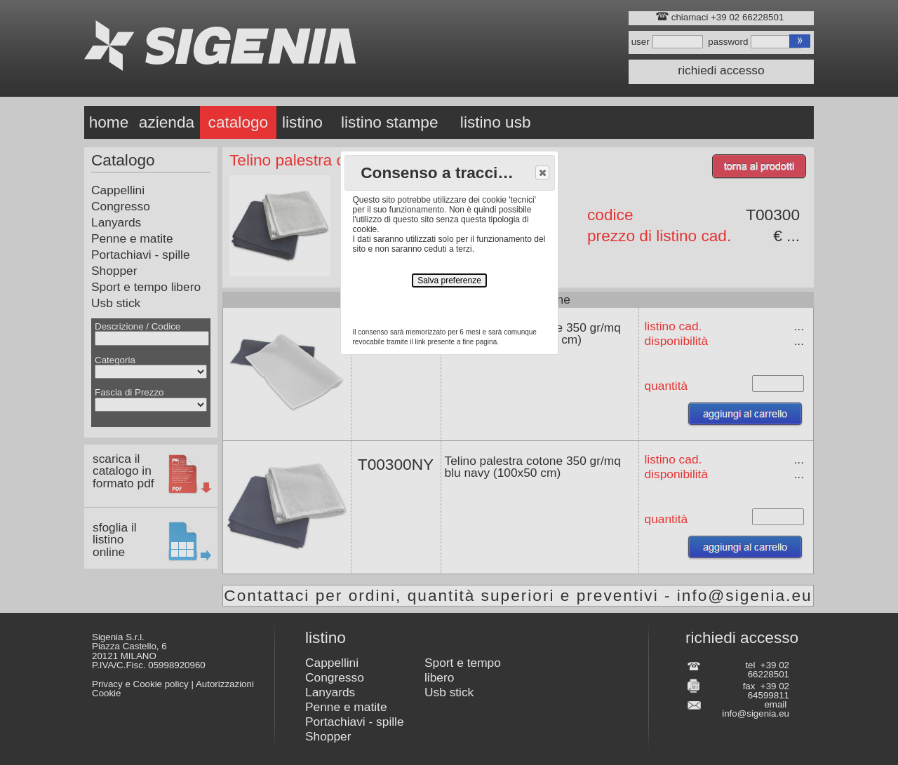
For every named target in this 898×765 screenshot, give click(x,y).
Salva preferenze (449, 280)
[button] (542, 172)
